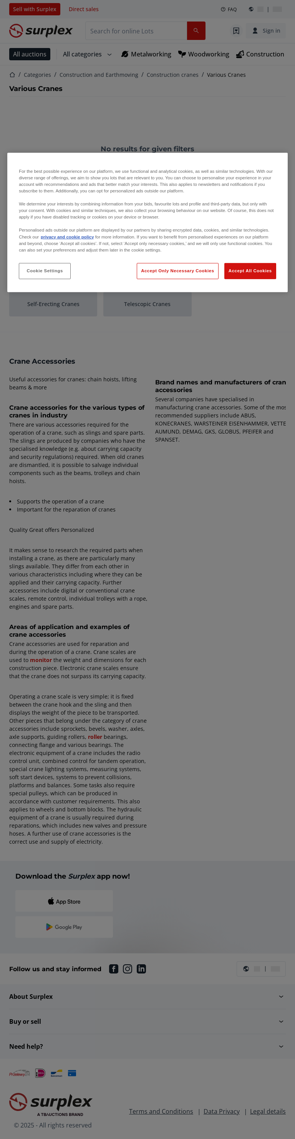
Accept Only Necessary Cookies (177, 270)
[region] (147, 222)
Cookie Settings (45, 270)
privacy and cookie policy (67, 236)
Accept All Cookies (250, 270)
